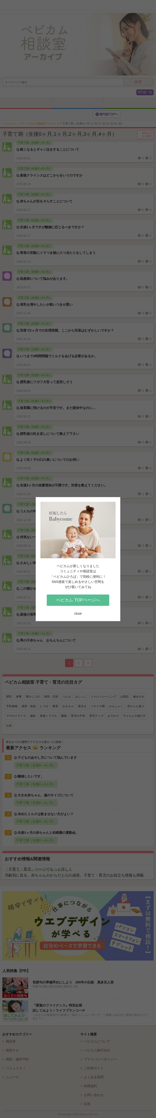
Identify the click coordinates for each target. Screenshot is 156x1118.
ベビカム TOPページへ (78, 600)
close (78, 614)
